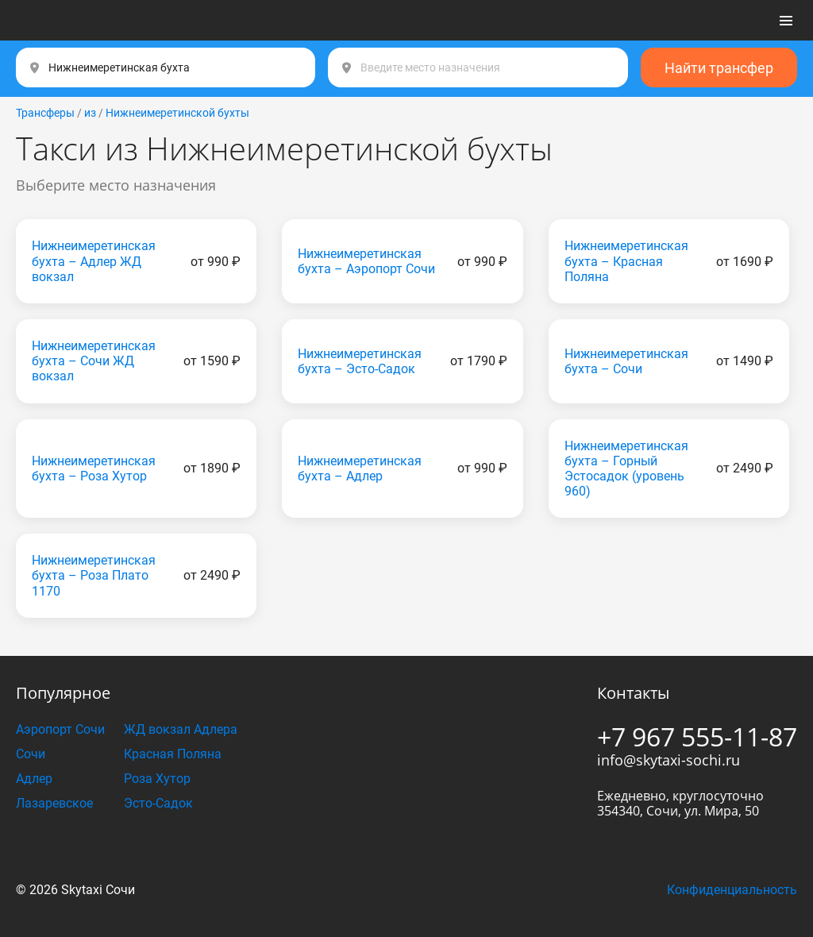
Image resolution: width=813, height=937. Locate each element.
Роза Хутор (157, 778)
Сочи (30, 754)
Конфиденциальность (732, 889)
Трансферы (45, 112)
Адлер (34, 778)
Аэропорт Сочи (60, 729)
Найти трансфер (719, 68)
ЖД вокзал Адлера (180, 729)
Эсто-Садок (158, 803)
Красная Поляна (173, 754)
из (90, 112)
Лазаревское (54, 803)
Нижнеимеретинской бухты (177, 112)
